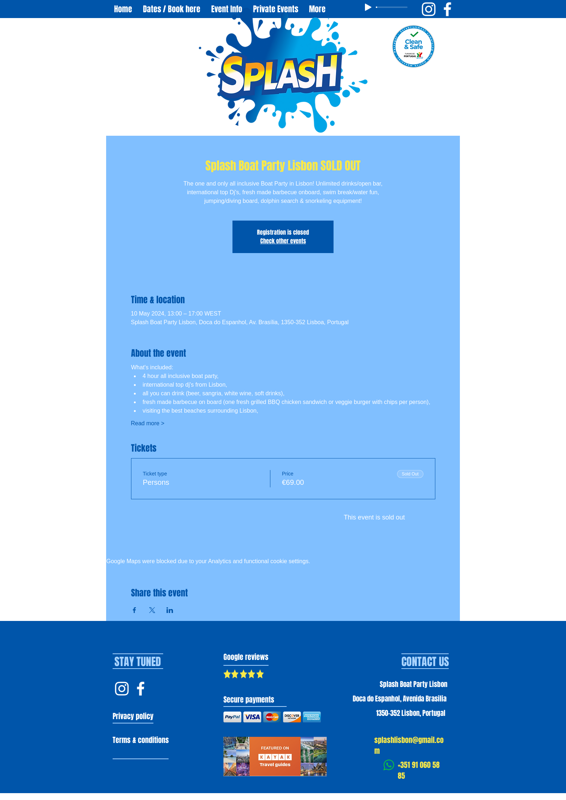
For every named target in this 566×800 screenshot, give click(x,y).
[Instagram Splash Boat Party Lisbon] (428, 9)
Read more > (148, 423)
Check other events (283, 241)
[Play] (368, 7)
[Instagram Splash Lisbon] (122, 688)
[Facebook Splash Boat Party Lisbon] (447, 9)
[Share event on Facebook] (134, 610)
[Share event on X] (152, 610)
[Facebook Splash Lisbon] (140, 688)
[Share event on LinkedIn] (169, 610)
